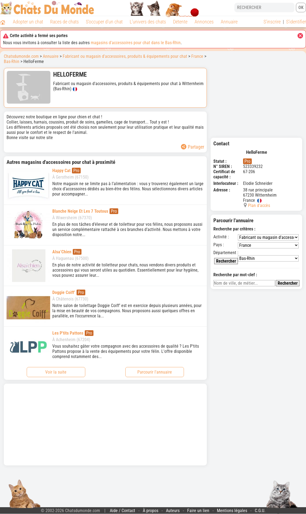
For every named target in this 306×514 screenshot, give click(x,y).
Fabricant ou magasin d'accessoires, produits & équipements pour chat (125, 56)
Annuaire (229, 22)
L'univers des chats (148, 22)
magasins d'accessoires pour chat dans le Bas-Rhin (136, 42)
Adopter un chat (28, 22)
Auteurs (173, 510)
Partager (192, 147)
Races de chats (64, 22)
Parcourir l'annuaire (154, 372)
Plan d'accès (259, 205)
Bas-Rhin (11, 61)
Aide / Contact (122, 510)
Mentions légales (232, 510)
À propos (150, 510)
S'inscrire (272, 22)
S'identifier (296, 22)
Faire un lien (198, 510)
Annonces (204, 22)
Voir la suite (55, 372)
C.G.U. (260, 510)
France (197, 56)
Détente (180, 22)
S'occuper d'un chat (104, 22)
